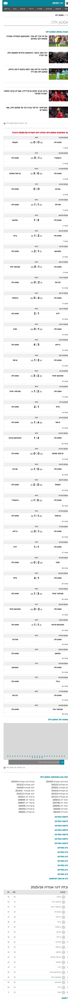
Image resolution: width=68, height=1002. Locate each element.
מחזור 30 (62, 599)
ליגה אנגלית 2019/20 (23, 788)
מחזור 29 (63, 584)
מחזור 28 (63, 568)
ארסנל (12, 360)
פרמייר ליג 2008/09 (24, 800)
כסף (12, 9)
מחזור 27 (63, 553)
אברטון (55, 189)
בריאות (4, 9)
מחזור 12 (63, 319)
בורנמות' (13, 298)
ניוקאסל (12, 142)
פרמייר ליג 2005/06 (58, 806)
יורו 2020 (55, 3)
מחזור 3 (63, 179)
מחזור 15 (63, 366)
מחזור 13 (63, 335)
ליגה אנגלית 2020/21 (58, 788)
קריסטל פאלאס (12, 173)
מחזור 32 (63, 630)
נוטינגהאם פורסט (12, 438)
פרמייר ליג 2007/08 (58, 803)
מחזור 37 (63, 700)
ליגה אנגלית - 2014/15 (22, 791)
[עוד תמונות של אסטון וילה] (34, 767)
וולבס (13, 329)
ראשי (64, 9)
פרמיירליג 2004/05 (24, 806)
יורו (65, 15)
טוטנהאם (55, 251)
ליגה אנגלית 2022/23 (58, 785)
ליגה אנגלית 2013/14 (58, 794)
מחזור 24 (63, 506)
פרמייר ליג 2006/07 (24, 803)
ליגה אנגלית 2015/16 (58, 791)
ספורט (37, 9)
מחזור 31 (63, 615)
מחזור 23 (63, 490)
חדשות (56, 9)
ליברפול (55, 282)
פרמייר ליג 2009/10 (58, 800)
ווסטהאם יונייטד (55, 376)
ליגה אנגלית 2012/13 (23, 794)
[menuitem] (55, 9)
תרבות (20, 9)
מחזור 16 (63, 381)
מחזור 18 (63, 412)
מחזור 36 (63, 686)
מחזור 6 (63, 226)
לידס (55, 314)
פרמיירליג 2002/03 (24, 809)
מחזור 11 (63, 304)
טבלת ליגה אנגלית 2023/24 (20, 782)
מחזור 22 (63, 475)
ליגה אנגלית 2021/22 (23, 785)
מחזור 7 (63, 241)
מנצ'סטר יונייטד (12, 391)
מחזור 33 (63, 644)
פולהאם (12, 220)
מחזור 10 (63, 288)
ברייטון (55, 345)
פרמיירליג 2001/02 (59, 812)
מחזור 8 (63, 257)
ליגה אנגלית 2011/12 (58, 797)
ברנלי (13, 236)
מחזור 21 (63, 459)
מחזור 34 (63, 658)
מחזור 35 (63, 672)
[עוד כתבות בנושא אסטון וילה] (34, 123)
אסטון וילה (57, 15)
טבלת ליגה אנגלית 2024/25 (55, 782)
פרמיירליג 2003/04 (59, 809)
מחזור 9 (63, 272)
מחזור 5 (63, 210)
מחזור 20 (62, 444)
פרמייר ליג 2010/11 (24, 797)
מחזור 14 (63, 350)
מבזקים (46, 9)
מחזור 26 (63, 537)
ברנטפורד (55, 158)
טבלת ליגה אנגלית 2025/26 (47, 887)
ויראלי (28, 9)
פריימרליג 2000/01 (24, 812)
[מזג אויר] (10, 3)
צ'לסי (55, 407)
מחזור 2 (63, 163)
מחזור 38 (63, 714)
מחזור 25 (63, 521)
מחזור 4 (63, 195)
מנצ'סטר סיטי (13, 267)
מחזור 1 (63, 148)
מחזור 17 (63, 397)
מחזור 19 (63, 428)
